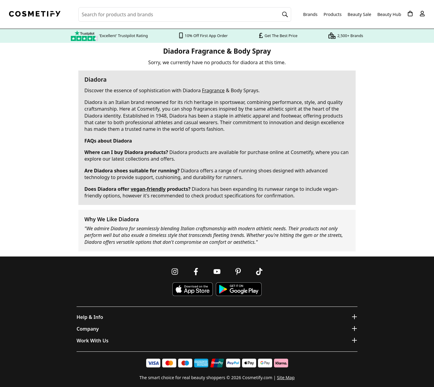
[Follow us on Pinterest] (238, 272)
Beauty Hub (389, 14)
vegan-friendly (148, 189)
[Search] (285, 14)
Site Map (286, 377)
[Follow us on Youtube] (217, 272)
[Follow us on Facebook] (196, 272)
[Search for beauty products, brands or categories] (184, 14)
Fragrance (213, 90)
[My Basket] (410, 14)
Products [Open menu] (333, 14)
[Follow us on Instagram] (175, 272)
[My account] (422, 14)
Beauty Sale (359, 14)
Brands (310, 14)
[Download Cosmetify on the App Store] (192, 289)
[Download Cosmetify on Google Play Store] (239, 289)
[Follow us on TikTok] (259, 272)
